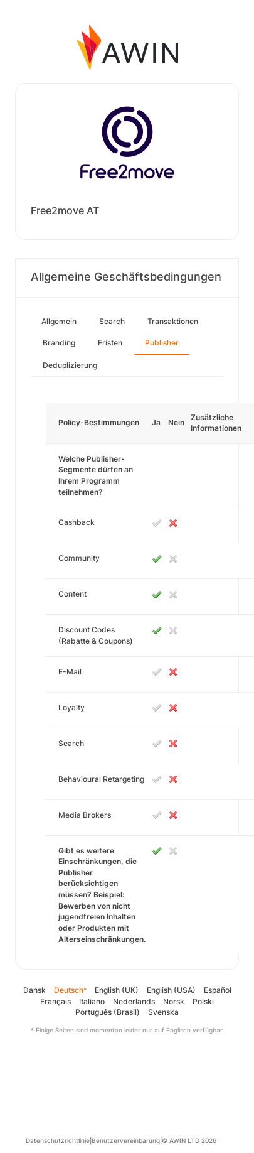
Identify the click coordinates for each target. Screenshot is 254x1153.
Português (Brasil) (107, 1012)
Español (217, 990)
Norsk (173, 1001)
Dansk (34, 990)
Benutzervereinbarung (126, 1140)
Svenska (163, 1012)
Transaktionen (172, 321)
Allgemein (59, 321)
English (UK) (117, 990)
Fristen (110, 342)
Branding (59, 342)
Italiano (92, 1001)
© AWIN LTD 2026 (189, 1140)
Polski (203, 1001)
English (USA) (171, 990)
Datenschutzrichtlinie (58, 1140)
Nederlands (134, 1001)
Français (55, 1001)
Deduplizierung (70, 365)
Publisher (162, 342)
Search (112, 321)
